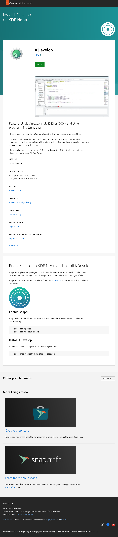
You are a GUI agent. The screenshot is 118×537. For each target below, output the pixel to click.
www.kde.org (15, 214)
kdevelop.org (15, 190)
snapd (48, 520)
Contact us (93, 531)
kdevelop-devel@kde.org (20, 202)
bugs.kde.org (15, 226)
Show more (14, 245)
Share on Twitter (102, 524)
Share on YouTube (113, 524)
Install (39, 64)
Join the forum (9, 520)
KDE (37, 55)
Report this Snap (16, 238)
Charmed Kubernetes (23, 514)
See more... (108, 378)
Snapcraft (55, 520)
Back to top (9, 503)
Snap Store (56, 280)
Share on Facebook (107, 524)
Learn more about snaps (21, 478)
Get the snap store (17, 430)
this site (64, 520)
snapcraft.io (10, 487)
